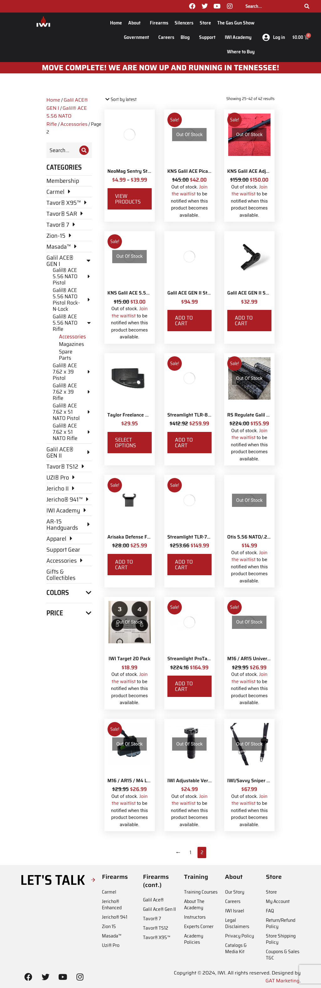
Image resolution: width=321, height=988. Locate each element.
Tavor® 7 (152, 918)
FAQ (270, 911)
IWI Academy (240, 37)
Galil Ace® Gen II (159, 909)
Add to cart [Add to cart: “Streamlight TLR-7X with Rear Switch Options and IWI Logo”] (184, 564)
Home (116, 23)
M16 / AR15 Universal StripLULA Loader (270, 658)
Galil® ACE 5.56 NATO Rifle (66, 116)
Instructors (195, 917)
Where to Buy (241, 52)
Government (138, 37)
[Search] (307, 6)
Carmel (109, 892)
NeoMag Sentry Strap (131, 171)
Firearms (159, 23)
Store (205, 23)
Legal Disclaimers (237, 923)
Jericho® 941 (114, 917)
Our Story (234, 892)
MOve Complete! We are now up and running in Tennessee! (160, 68)
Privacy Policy (239, 936)
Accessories (74, 124)
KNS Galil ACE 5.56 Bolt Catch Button (148, 293)
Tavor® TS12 (155, 928)
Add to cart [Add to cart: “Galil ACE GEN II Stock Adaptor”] (184, 320)
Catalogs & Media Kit (236, 948)
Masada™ (111, 936)
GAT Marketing (283, 981)
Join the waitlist (189, 190)
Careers (166, 37)
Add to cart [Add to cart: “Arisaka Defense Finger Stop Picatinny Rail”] (124, 564)
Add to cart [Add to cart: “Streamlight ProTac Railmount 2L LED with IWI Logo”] (184, 686)
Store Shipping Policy (281, 939)
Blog (187, 37)
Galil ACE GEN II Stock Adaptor (200, 293)
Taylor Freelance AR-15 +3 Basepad (146, 415)
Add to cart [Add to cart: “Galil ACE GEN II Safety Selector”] (244, 320)
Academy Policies (193, 939)
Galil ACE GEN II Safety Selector (262, 293)
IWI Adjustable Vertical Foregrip (202, 780)
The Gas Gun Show (236, 23)
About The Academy (194, 904)
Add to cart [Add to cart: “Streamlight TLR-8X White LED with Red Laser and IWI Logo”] (184, 442)
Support (208, 37)
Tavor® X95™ (156, 937)
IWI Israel (234, 911)
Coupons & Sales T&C (282, 955)
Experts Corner (198, 926)
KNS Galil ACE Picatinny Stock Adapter (209, 171)
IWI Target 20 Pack (129, 658)
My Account (278, 901)
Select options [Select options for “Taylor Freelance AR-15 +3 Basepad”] (125, 442)
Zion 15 (109, 926)
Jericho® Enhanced (112, 904)
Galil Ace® (153, 900)
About (136, 23)
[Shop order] (131, 99)
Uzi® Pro (110, 945)
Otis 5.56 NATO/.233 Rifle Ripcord (264, 537)
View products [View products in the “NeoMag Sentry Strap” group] (128, 199)
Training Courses (201, 892)
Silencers (184, 23)
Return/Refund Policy (280, 923)
